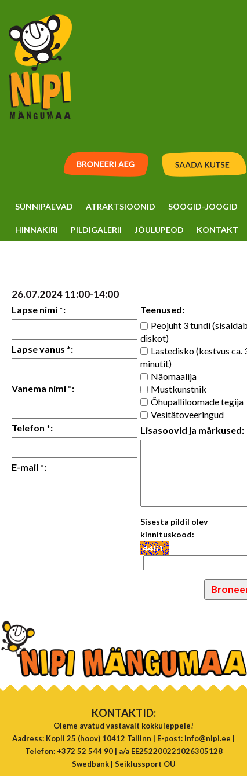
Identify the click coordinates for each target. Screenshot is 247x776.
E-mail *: (29, 467)
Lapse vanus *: (42, 348)
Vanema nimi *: (43, 388)
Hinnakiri (36, 230)
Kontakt (217, 230)
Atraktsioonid (120, 206)
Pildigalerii (96, 230)
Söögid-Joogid (203, 206)
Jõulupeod (159, 230)
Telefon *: (32, 427)
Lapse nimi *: (39, 309)
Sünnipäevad (44, 206)
